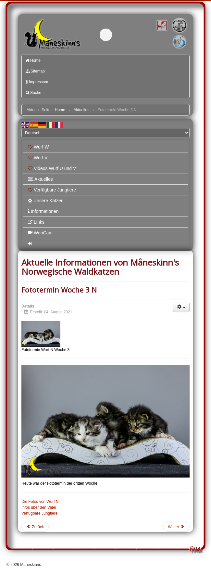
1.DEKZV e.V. (179, 25)
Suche (33, 92)
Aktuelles (40, 179)
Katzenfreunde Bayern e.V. (172, 36)
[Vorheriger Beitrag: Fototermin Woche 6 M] (35, 527)
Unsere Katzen (46, 200)
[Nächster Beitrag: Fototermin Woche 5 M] (176, 527)
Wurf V (38, 157)
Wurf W (38, 147)
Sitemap (35, 71)
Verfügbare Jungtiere (52, 189)
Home (33, 60)
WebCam (40, 232)
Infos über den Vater (38, 507)
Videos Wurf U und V (52, 168)
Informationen (43, 211)
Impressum (37, 82)
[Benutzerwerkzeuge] (181, 307)
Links (36, 222)
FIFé (161, 25)
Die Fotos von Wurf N (39, 501)
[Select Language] (105, 132)
